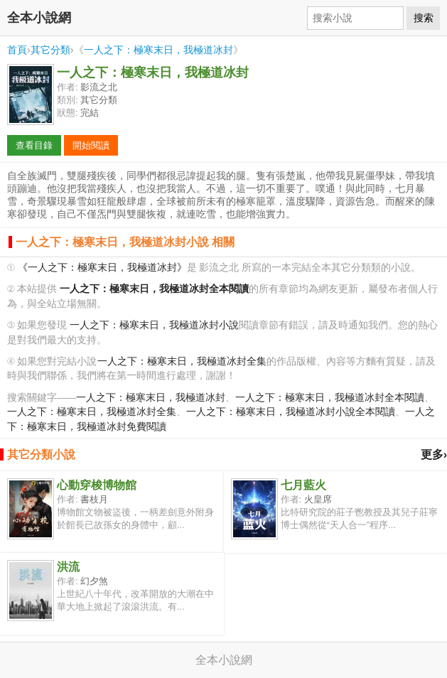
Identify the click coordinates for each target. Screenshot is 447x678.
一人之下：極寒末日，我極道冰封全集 (181, 361)
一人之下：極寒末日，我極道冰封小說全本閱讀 (290, 412)
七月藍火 (303, 485)
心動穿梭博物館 (96, 485)
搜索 (423, 17)
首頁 (17, 49)
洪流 (68, 567)
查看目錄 (34, 145)
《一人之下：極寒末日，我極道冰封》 (102, 267)
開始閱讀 (90, 145)
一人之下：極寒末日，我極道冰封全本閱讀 (329, 397)
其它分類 (50, 49)
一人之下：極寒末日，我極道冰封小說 (154, 325)
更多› (434, 454)
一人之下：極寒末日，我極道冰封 (158, 49)
